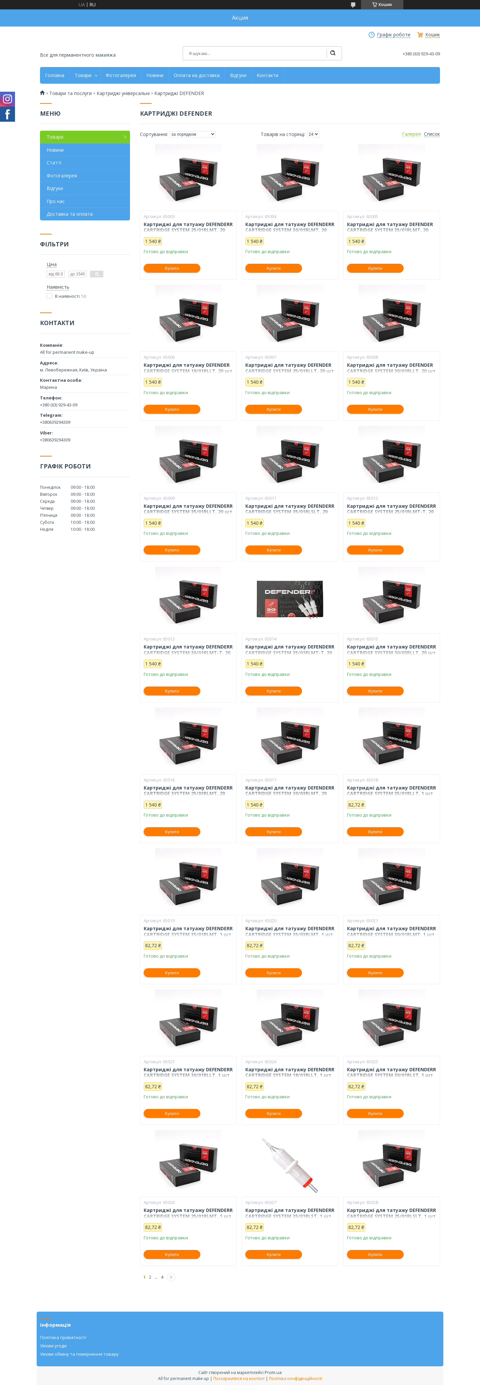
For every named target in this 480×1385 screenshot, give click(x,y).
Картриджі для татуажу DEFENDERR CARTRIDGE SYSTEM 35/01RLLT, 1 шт (391, 791)
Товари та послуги (70, 93)
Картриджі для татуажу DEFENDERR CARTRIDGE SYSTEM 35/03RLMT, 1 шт (289, 931)
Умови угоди (53, 1346)
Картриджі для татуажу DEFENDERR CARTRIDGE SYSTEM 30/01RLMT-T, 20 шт (188, 652)
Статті (54, 162)
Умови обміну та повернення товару (79, 1354)
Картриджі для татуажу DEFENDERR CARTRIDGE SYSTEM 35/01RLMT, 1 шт (188, 931)
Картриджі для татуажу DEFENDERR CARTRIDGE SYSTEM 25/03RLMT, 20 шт (188, 794)
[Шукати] (333, 53)
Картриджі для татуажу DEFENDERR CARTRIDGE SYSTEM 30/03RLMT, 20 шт (289, 794)
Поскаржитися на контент (239, 1378)
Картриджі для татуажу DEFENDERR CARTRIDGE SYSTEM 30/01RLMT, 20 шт (289, 230)
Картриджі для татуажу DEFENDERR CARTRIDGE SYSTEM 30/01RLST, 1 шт (391, 1072)
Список (432, 134)
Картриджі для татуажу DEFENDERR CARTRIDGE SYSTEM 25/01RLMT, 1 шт (188, 1213)
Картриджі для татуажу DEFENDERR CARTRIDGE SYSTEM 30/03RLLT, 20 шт (391, 649)
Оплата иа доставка (197, 75)
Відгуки (238, 75)
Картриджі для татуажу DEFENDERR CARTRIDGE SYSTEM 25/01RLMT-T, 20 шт (391, 512)
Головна (54, 75)
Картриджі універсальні (123, 93)
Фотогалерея (121, 75)
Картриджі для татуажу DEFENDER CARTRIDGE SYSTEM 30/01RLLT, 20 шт (391, 368)
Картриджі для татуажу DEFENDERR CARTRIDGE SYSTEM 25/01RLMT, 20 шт (188, 230)
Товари (83, 75)
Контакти (267, 75)
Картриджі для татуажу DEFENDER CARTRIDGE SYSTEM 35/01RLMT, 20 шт (390, 230)
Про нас (56, 201)
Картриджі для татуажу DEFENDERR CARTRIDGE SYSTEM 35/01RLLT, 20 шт (188, 509)
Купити (172, 268)
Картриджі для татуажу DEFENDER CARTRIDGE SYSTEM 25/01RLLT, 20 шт (289, 368)
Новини (154, 75)
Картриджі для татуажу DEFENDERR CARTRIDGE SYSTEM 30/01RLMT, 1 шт (391, 931)
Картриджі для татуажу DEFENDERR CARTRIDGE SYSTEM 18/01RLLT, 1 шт (289, 1072)
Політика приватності (63, 1337)
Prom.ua (273, 1372)
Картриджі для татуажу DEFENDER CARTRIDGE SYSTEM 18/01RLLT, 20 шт (188, 368)
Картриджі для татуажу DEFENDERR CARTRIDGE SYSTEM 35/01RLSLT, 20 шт (289, 512)
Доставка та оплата (70, 214)
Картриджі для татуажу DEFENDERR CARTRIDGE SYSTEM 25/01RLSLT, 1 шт (391, 1213)
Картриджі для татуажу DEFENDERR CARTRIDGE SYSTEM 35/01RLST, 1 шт (289, 1213)
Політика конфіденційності (295, 1378)
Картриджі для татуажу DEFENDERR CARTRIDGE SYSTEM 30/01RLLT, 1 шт (188, 1072)
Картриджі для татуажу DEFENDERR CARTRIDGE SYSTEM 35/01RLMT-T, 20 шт (289, 652)
